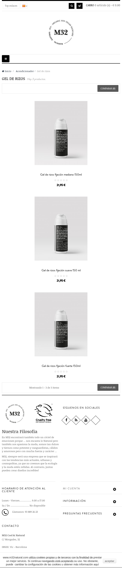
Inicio (6, 71)
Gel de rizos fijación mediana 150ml (61, 174)
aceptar (109, 561)
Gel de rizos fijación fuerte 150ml (61, 366)
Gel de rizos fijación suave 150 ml (61, 270)
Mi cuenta (71, 488)
